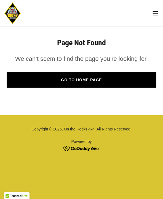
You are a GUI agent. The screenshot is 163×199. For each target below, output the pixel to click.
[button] (155, 13)
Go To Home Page (81, 80)
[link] (12, 13)
